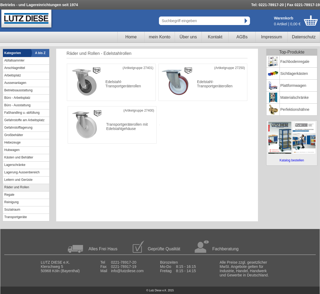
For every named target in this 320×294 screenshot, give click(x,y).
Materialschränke (294, 97)
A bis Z (40, 53)
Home (131, 37)
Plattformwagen (293, 85)
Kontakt (215, 37)
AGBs (242, 37)
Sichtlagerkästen (294, 73)
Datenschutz (304, 37)
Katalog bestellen (292, 160)
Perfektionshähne (294, 109)
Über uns (188, 37)
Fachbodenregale (294, 61)
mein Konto (159, 37)
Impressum (271, 37)
